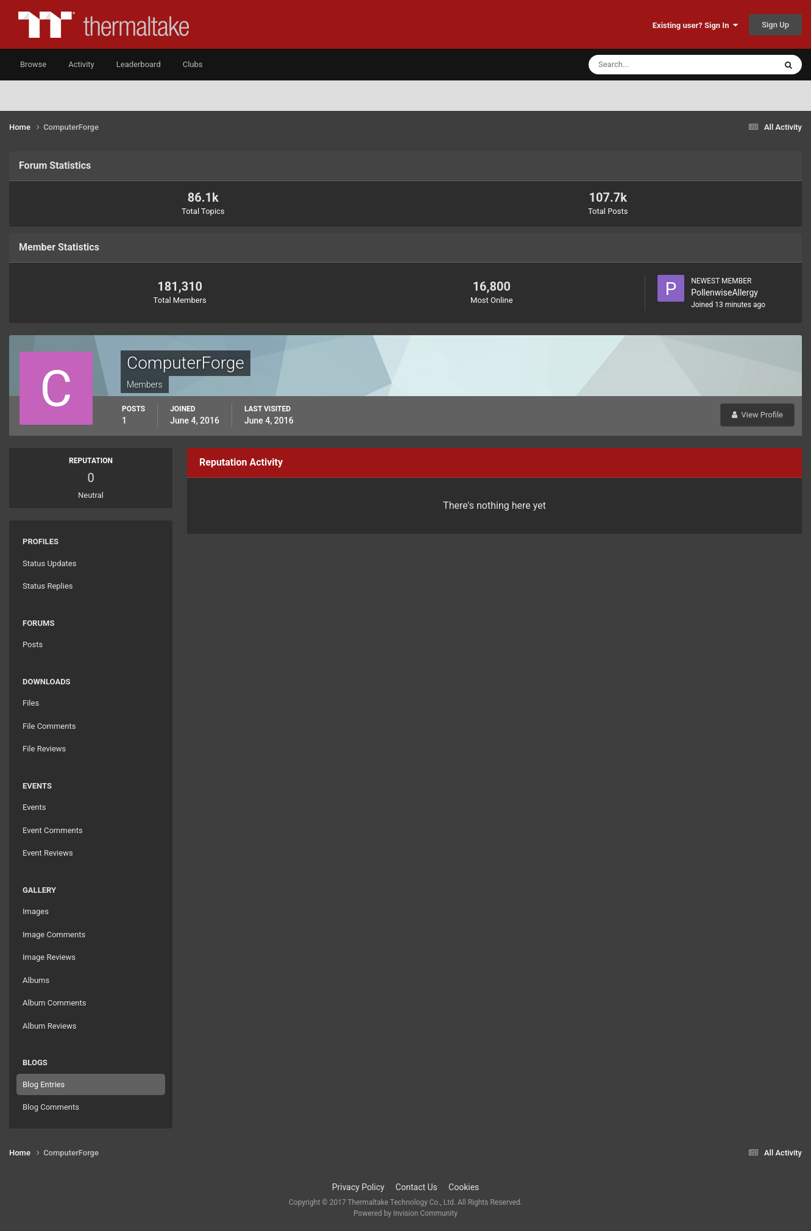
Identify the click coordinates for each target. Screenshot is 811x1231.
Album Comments (54, 1002)
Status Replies (48, 586)
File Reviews (44, 748)
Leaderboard (138, 64)
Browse (33, 64)
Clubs (193, 64)
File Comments (49, 726)
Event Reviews (48, 852)
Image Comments (54, 934)
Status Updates (49, 563)
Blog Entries (44, 1084)
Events (34, 807)
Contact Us (416, 1187)
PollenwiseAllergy (724, 292)
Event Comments (53, 830)
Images (36, 911)
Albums (36, 980)
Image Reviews (49, 957)
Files (31, 703)
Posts (33, 644)
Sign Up (775, 24)
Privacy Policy (358, 1187)
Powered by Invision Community (405, 1213)
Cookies (463, 1187)
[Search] (645, 64)
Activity (81, 64)
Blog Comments (51, 1107)
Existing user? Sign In (695, 25)
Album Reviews (49, 1026)
